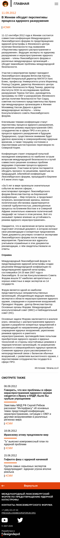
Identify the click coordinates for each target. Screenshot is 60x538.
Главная (21, 3)
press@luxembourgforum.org (19, 513)
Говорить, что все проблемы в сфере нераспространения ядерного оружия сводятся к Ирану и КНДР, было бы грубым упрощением (28, 394)
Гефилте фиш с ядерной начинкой (26, 459)
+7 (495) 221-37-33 (10, 510)
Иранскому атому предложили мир (26, 434)
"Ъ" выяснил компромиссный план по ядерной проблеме (26, 443)
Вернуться (31, 485)
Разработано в (8, 531)
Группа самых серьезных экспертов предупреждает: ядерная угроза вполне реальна (27, 469)
